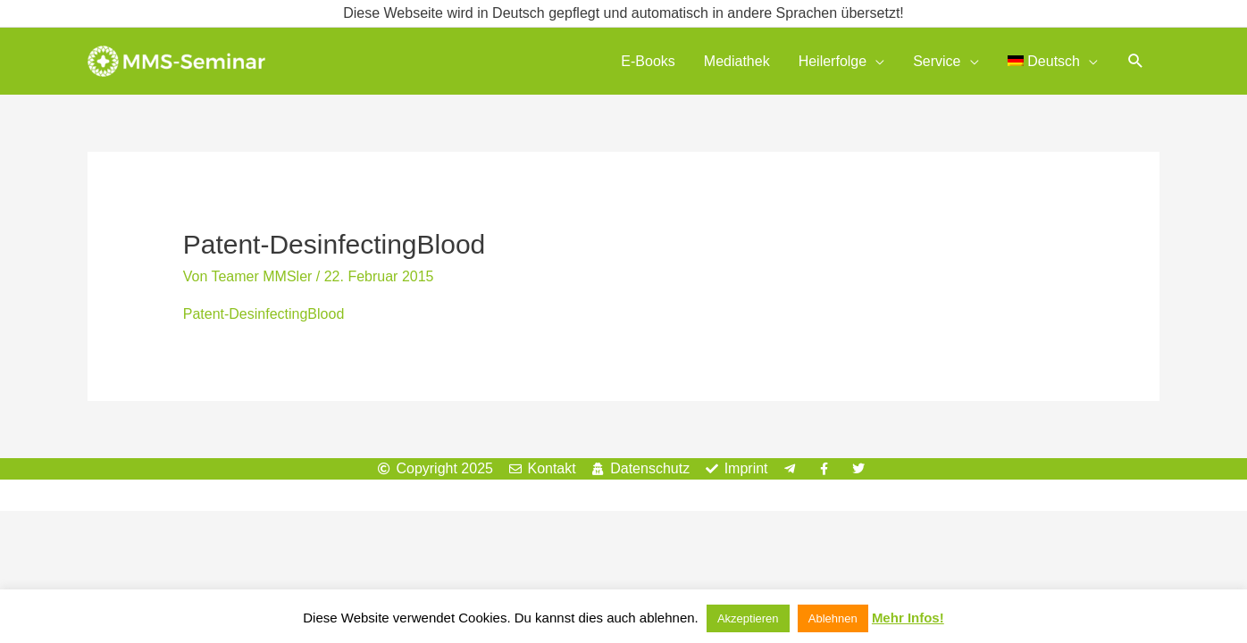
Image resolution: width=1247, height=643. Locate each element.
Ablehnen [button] (833, 618)
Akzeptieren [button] (748, 618)
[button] (1135, 61)
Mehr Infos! (908, 617)
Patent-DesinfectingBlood (264, 314)
